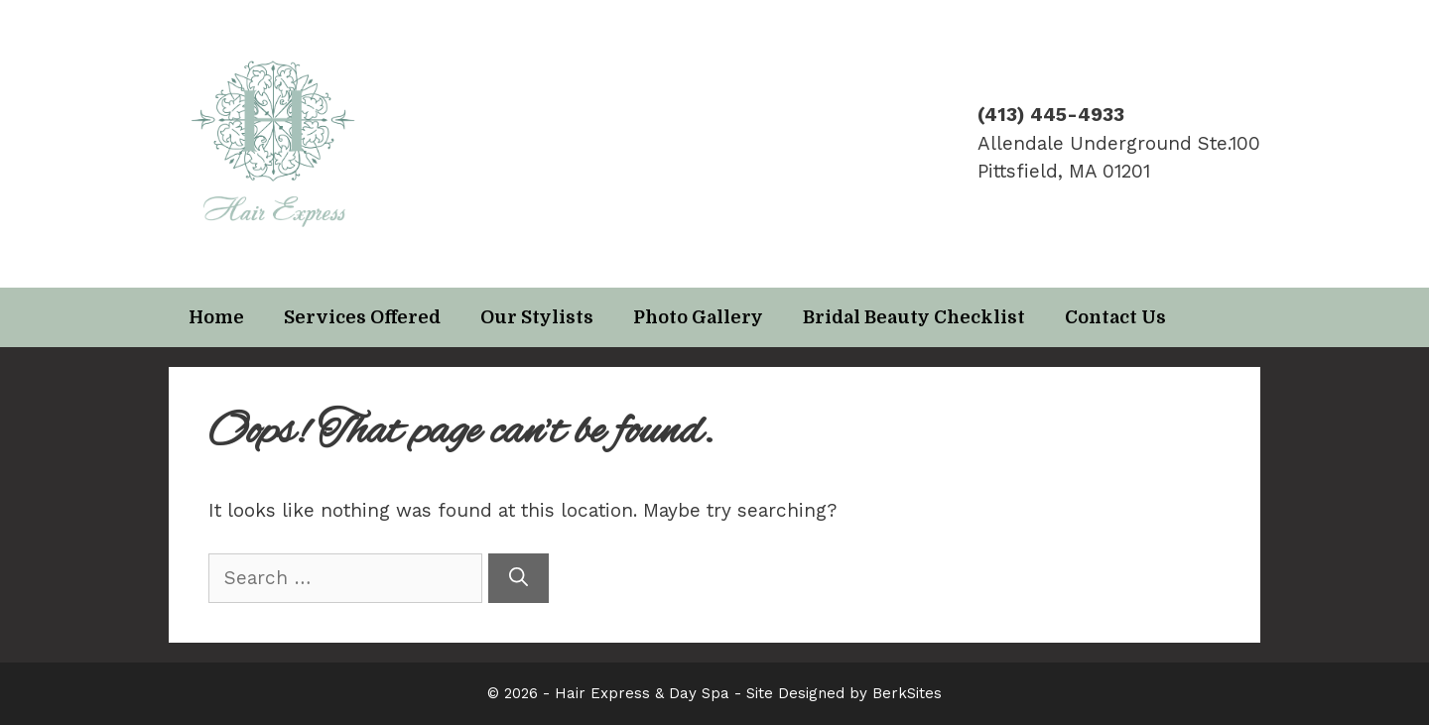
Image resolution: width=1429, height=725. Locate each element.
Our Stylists (536, 317)
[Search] (518, 578)
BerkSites (907, 693)
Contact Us (1115, 317)
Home (216, 317)
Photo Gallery (698, 317)
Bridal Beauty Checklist (914, 317)
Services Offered (362, 317)
